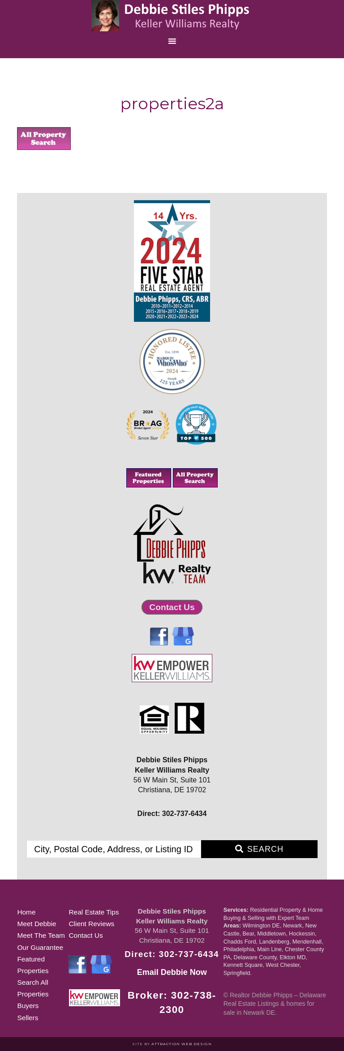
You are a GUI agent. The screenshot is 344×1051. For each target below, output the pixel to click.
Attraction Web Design (181, 1044)
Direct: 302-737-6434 (172, 954)
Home (26, 912)
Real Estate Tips (94, 912)
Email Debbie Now (172, 972)
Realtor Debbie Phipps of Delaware (172, 15)
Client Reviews (91, 923)
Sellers (27, 1017)
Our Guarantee (40, 947)
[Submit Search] (259, 849)
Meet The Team (40, 935)
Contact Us (171, 607)
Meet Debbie (36, 923)
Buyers (28, 1005)
